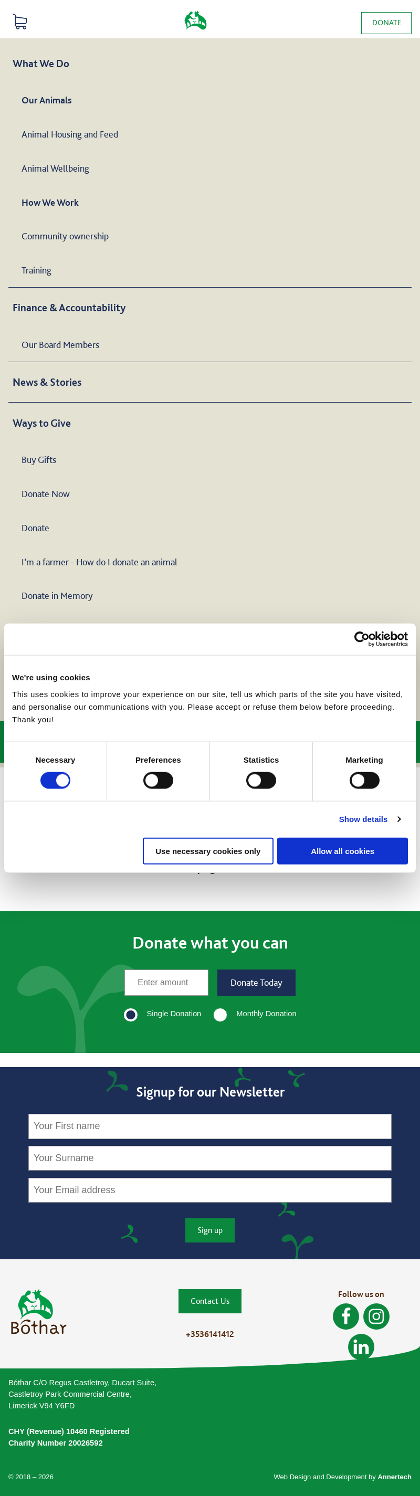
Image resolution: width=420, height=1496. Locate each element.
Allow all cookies (342, 850)
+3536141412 (210, 1334)
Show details (363, 819)
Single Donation (174, 1013)
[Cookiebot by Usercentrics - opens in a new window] (362, 639)
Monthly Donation (266, 1013)
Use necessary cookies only (207, 850)
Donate (386, 22)
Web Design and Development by (343, 1477)
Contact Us (210, 1300)
